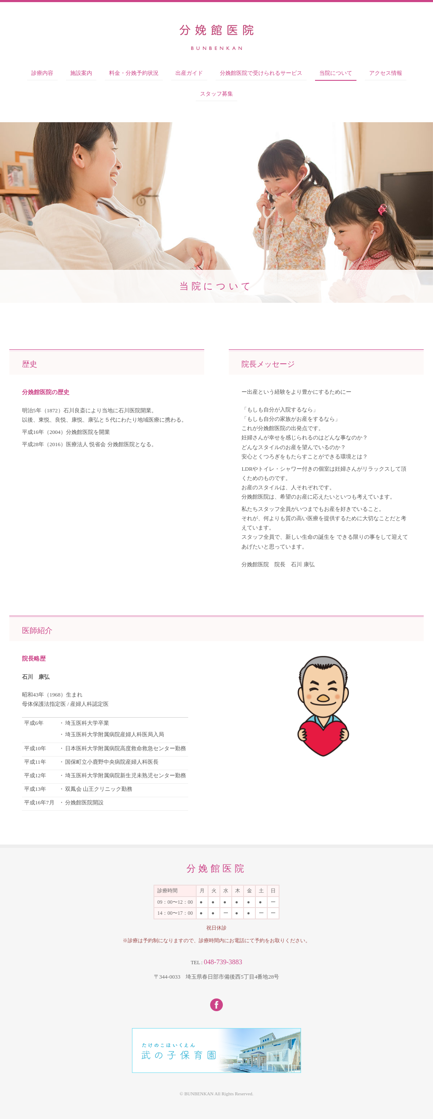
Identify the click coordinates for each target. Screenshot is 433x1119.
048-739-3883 (223, 961)
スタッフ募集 (216, 94)
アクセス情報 (385, 73)
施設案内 (81, 73)
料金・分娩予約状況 (134, 73)
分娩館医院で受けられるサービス (261, 73)
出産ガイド (189, 73)
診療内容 (42, 73)
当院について (335, 73)
